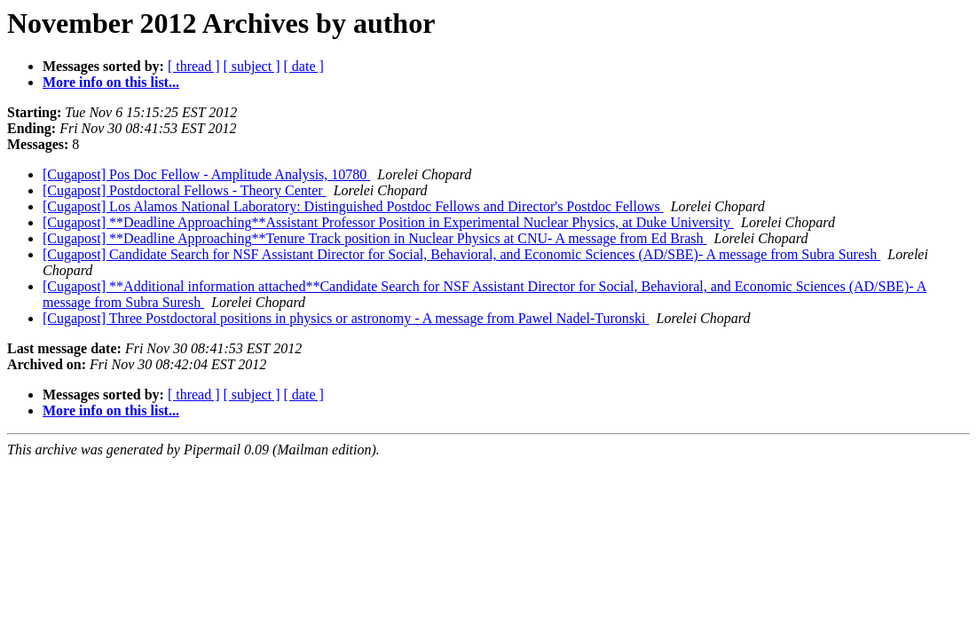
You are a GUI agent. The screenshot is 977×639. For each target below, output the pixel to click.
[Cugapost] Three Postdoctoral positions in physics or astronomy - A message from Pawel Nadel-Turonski (346, 318)
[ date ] (304, 66)
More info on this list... (111, 82)
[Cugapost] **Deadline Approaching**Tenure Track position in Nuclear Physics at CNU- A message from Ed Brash (375, 238)
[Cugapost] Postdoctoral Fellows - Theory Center (185, 190)
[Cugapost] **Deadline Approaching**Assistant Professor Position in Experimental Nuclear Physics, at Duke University (388, 222)
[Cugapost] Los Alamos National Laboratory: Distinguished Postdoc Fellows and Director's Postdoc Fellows (353, 206)
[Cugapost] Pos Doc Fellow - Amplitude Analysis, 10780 (206, 174)
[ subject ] (252, 66)
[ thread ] (194, 66)
